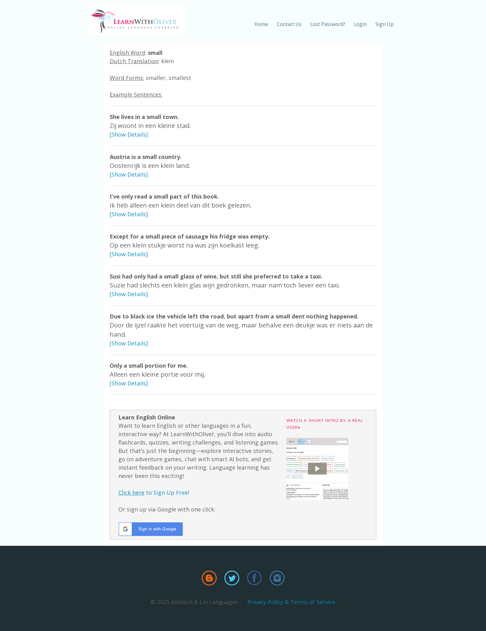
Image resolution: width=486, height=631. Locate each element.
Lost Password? (327, 24)
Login (360, 24)
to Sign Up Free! (153, 492)
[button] (317, 469)
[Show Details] (129, 134)
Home (261, 24)
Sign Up (384, 24)
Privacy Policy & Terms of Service (291, 602)
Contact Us (289, 24)
